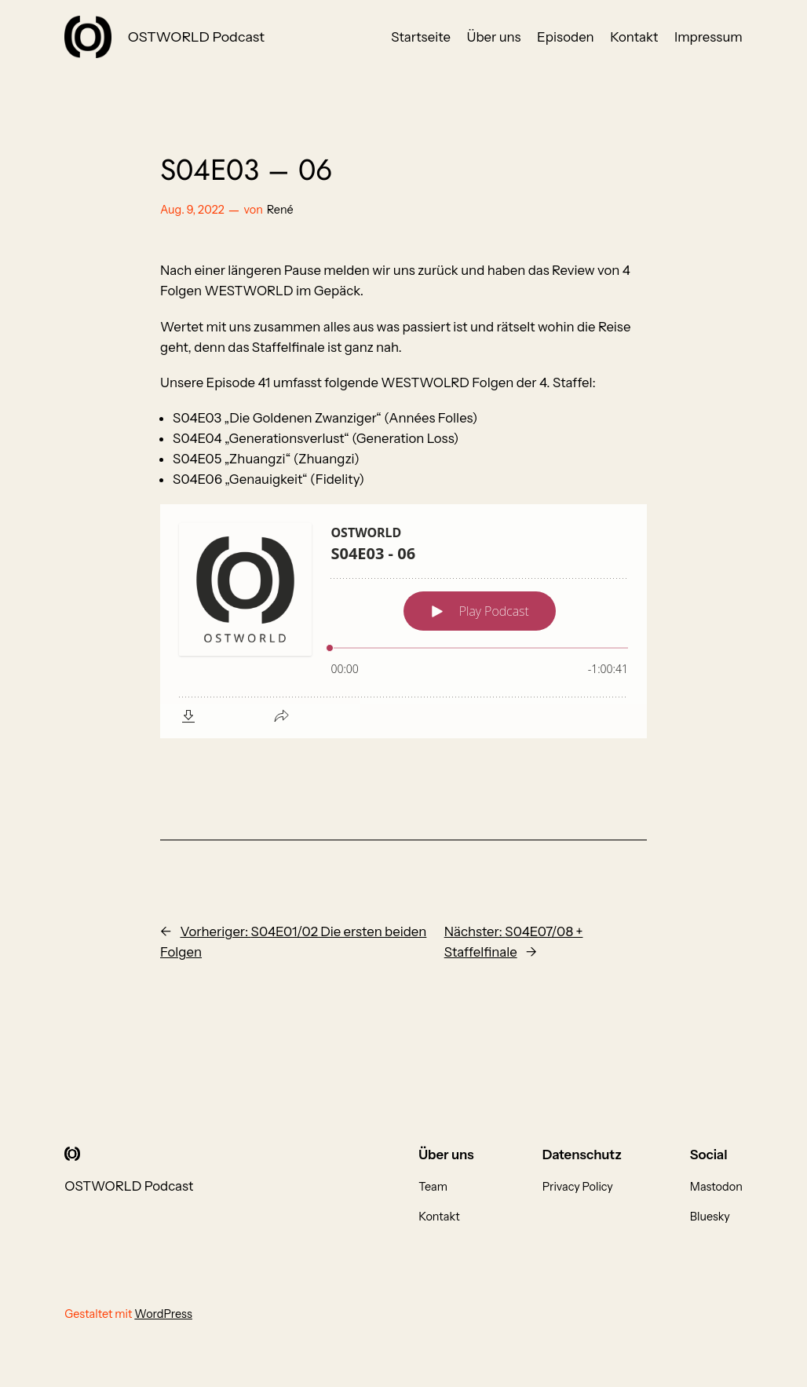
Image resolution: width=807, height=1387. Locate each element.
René (280, 210)
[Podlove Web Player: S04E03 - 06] (403, 621)
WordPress (163, 1314)
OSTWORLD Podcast (196, 36)
